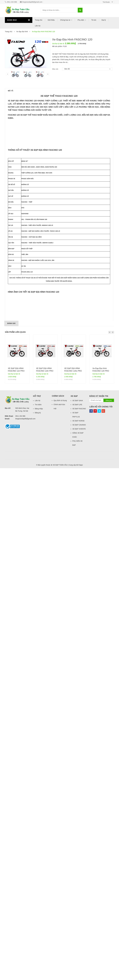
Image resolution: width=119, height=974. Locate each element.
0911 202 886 (11, 2)
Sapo (81, 971)
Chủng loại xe (65, 20)
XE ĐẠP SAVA (77, 906)
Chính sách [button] (58, 902)
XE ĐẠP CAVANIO (79, 931)
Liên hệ (37, 26)
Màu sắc (55, 69)
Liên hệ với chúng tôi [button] (100, 913)
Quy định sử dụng (60, 906)
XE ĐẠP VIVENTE (79, 935)
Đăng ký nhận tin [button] (98, 902)
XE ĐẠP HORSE (78, 927)
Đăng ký (38, 918)
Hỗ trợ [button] (37, 902)
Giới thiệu (51, 20)
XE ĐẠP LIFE (77, 910)
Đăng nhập (39, 914)
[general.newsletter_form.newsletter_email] (96, 906)
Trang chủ (38, 20)
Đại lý (104, 20)
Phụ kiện (81, 20)
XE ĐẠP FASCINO (79, 914)
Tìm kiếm (38, 910)
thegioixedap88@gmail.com (31, 2)
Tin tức (93, 20)
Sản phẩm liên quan (15, 838)
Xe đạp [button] (74, 902)
